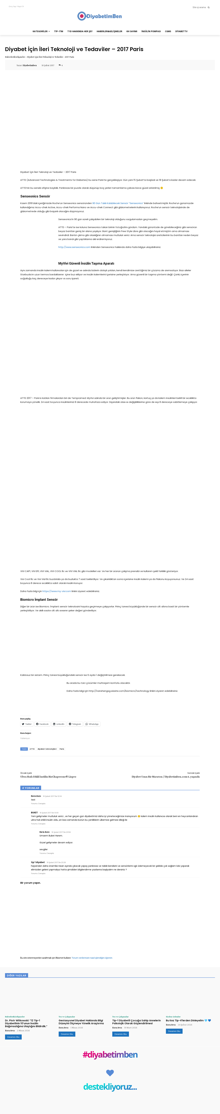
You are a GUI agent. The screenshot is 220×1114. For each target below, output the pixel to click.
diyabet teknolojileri (47, 600)
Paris (62, 600)
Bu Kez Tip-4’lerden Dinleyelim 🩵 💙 (188, 872)
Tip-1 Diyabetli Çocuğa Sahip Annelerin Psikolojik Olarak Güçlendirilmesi (136, 873)
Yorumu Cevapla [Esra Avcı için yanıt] (38, 655)
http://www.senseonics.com (74, 247)
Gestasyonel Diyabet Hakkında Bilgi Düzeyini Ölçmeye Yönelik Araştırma (81, 873)
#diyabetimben (110, 907)
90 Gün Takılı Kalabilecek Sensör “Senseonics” (118, 203)
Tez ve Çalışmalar (68, 868)
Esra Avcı (10, 882)
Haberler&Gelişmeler (15, 57)
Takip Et (209, 1078)
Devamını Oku (13, 888)
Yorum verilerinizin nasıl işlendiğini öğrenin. (92, 809)
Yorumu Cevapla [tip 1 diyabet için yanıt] (38, 724)
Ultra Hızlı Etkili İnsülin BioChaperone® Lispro (48, 627)
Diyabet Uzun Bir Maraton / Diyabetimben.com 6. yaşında (166, 627)
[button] (202, 7)
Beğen (210, 1072)
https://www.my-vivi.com (56, 443)
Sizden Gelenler (174, 868)
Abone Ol (208, 1091)
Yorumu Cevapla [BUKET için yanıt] (38, 675)
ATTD (32, 600)
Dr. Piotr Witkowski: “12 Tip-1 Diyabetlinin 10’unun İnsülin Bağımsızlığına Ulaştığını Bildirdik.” (26, 875)
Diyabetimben (30, 65)
